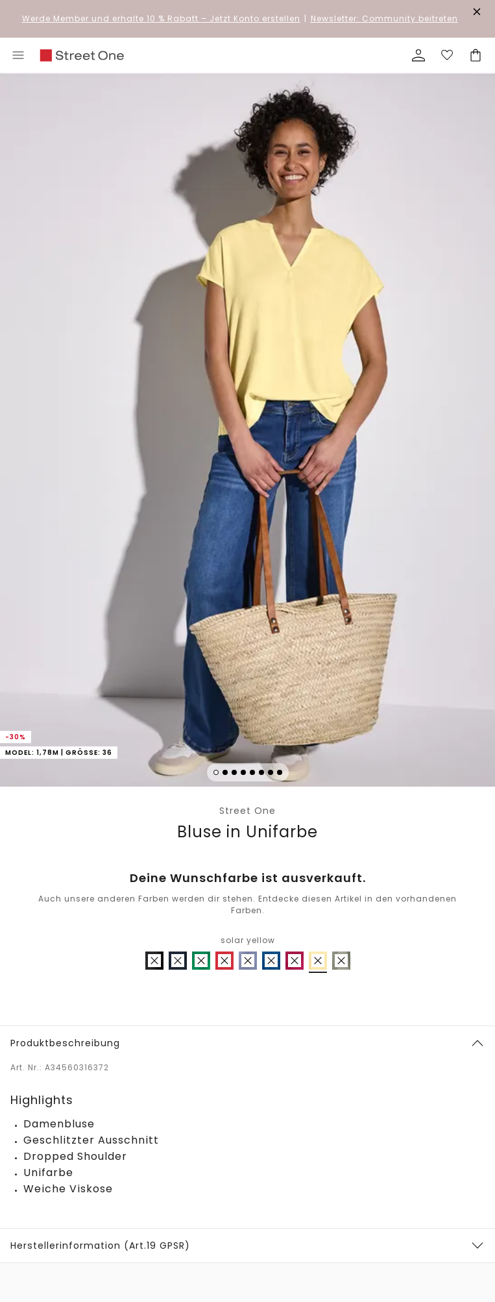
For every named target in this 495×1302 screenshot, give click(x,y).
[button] (247, 432)
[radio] (154, 961)
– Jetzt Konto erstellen (161, 18)
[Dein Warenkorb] (475, 55)
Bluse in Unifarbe (247, 831)
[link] (82, 55)
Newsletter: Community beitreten (384, 18)
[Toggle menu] (18, 55)
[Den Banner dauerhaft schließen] (477, 11)
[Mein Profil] (418, 55)
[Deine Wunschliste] (447, 55)
